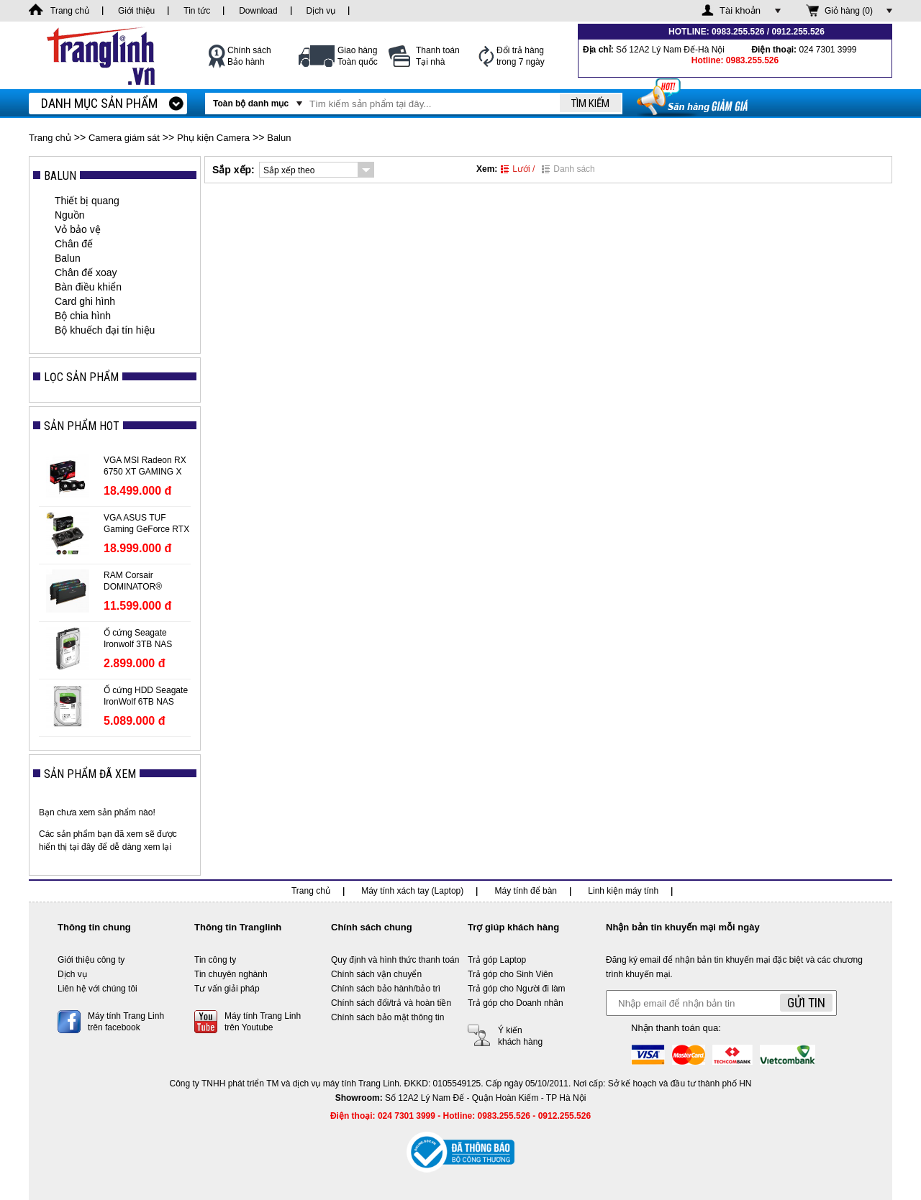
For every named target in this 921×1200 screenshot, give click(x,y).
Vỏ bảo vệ (78, 229)
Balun (279, 137)
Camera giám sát (124, 137)
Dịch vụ (72, 974)
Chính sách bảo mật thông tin (387, 1017)
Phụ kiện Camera (213, 137)
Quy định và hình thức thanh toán (395, 960)
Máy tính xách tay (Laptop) (412, 891)
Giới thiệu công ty (91, 960)
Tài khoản (740, 10)
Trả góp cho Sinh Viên (510, 974)
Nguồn (69, 215)
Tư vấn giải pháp (227, 989)
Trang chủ (50, 137)
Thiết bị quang (87, 200)
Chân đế (74, 243)
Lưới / (518, 169)
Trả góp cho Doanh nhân (515, 1003)
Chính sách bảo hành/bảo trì (385, 989)
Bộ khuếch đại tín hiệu (105, 330)
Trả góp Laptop (497, 960)
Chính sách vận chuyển (376, 974)
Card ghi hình (85, 301)
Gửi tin (806, 1002)
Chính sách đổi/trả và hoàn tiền (391, 1003)
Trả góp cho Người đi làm (517, 989)
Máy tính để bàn (526, 891)
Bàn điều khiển (88, 287)
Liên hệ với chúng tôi (97, 989)
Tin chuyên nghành (231, 974)
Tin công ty (215, 960)
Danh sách (568, 169)
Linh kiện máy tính (623, 891)
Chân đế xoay (86, 272)
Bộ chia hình (83, 315)
